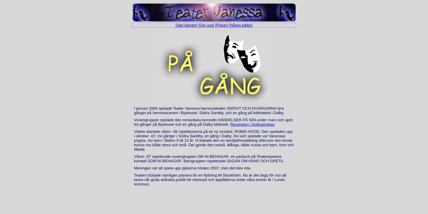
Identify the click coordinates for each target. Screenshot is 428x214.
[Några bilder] (240, 25)
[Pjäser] (221, 25)
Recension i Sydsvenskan (252, 124)
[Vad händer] (186, 25)
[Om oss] (206, 25)
